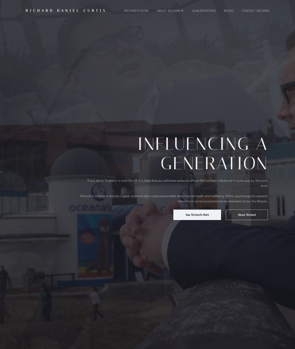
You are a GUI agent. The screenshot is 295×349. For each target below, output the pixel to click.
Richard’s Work (136, 10)
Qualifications (204, 10)
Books (229, 10)
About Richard (170, 10)
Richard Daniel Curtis (66, 10)
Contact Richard (255, 10)
